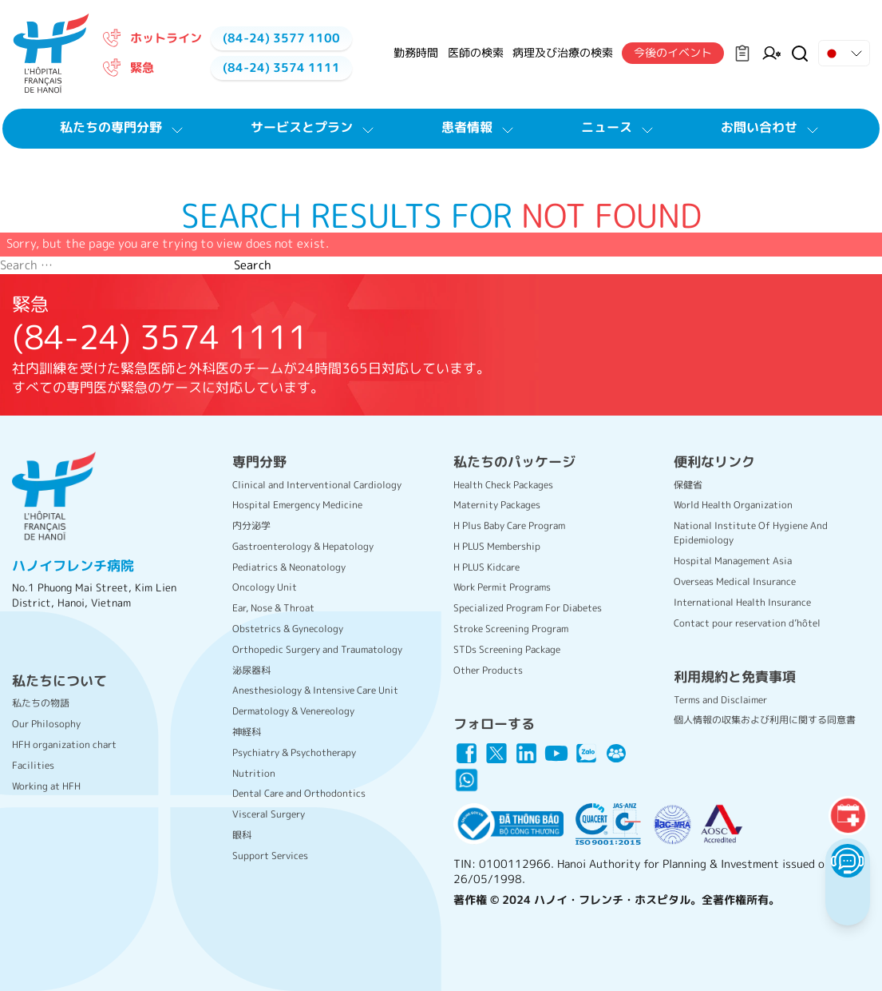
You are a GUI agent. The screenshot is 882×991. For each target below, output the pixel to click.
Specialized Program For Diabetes (527, 608)
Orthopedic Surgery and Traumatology (317, 649)
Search (252, 265)
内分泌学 (251, 525)
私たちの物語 (40, 703)
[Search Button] (799, 53)
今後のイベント (673, 52)
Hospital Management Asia (733, 560)
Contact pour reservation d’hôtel (747, 623)
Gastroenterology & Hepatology (303, 546)
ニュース (619, 128)
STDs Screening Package (506, 649)
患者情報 (479, 128)
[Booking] (847, 815)
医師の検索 (476, 52)
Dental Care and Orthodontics (299, 793)
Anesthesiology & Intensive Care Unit (315, 690)
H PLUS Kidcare (486, 567)
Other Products (488, 670)
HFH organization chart (64, 744)
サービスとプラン (314, 128)
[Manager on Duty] (771, 53)
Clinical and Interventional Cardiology (316, 485)
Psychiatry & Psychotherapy (294, 752)
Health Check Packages (503, 485)
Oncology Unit (264, 587)
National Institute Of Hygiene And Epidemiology (751, 533)
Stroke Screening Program (510, 628)
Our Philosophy (46, 723)
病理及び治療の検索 (562, 52)
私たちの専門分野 (124, 128)
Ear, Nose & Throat (273, 608)
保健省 (688, 485)
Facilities (33, 765)
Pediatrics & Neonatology (289, 567)
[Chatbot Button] (847, 860)
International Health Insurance (742, 602)
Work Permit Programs (502, 587)
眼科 (241, 835)
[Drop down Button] (844, 53)
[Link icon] (467, 753)
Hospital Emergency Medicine (297, 504)
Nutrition (253, 773)
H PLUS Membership (496, 546)
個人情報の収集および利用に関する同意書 (765, 719)
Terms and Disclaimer (720, 699)
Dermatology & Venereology (293, 711)
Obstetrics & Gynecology (287, 628)
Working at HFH (46, 786)
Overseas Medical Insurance (735, 581)
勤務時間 (416, 52)
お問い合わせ (772, 128)
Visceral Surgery (268, 814)
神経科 (246, 731)
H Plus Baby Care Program (509, 525)
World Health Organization (733, 504)
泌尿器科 (251, 670)
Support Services (270, 855)
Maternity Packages (496, 504)
